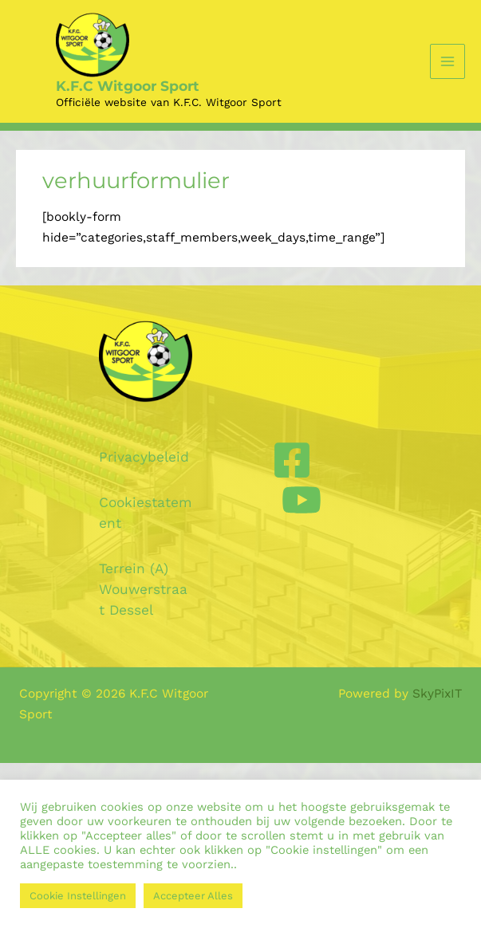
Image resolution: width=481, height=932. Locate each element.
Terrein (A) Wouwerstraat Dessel (143, 589)
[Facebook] (292, 460)
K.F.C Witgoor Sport (127, 85)
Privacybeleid (144, 457)
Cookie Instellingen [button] (78, 896)
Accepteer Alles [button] (193, 896)
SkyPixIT (437, 693)
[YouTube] (301, 500)
